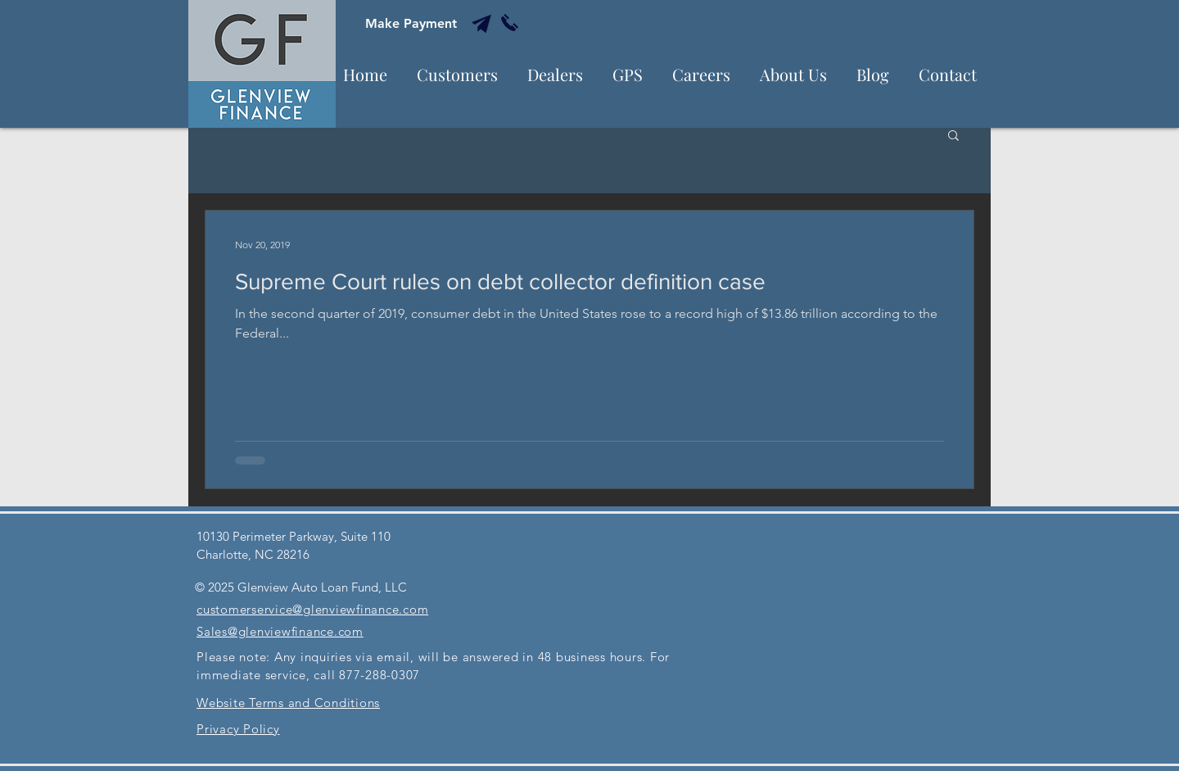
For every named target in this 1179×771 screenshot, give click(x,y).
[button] (953, 136)
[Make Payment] (410, 23)
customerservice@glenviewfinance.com (312, 609)
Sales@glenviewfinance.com (280, 631)
